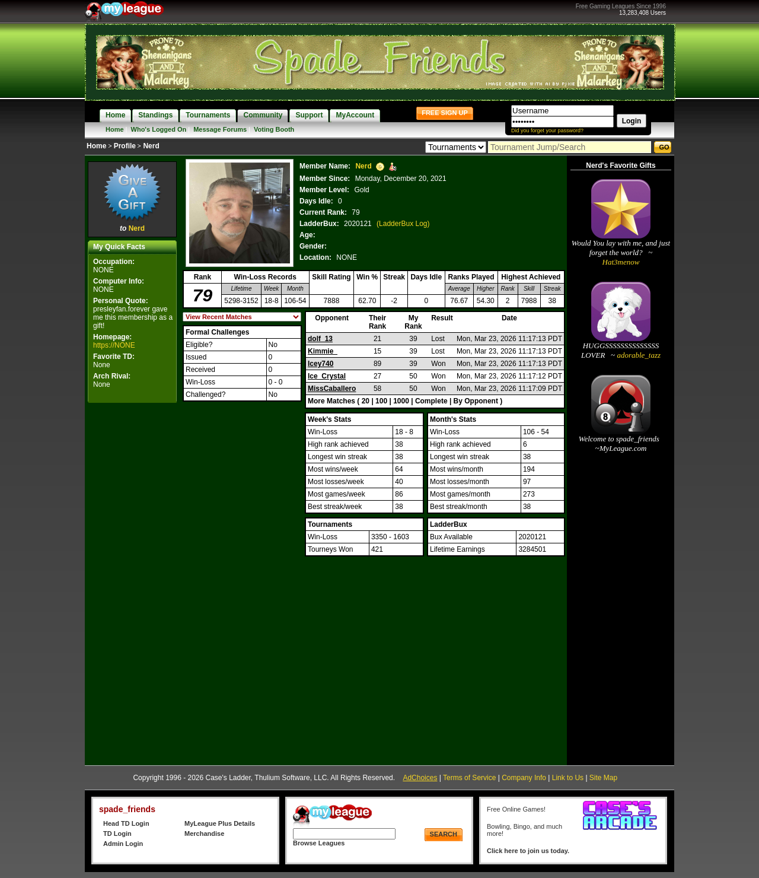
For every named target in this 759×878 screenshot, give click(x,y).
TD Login (117, 833)
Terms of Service (469, 778)
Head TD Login (126, 823)
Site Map (603, 778)
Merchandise (204, 833)
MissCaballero (332, 388)
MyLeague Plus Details (219, 823)
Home (115, 129)
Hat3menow (621, 261)
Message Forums (220, 129)
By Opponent (476, 401)
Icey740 (320, 364)
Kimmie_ (322, 351)
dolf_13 (320, 339)
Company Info (524, 778)
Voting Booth (274, 129)
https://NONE (114, 345)
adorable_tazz (638, 355)
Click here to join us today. (528, 850)
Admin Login (123, 843)
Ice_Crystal (327, 376)
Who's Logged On (159, 129)
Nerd (137, 228)
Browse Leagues (319, 843)
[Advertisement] (132, 584)
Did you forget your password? (547, 130)
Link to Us (567, 778)
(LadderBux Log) (403, 224)
